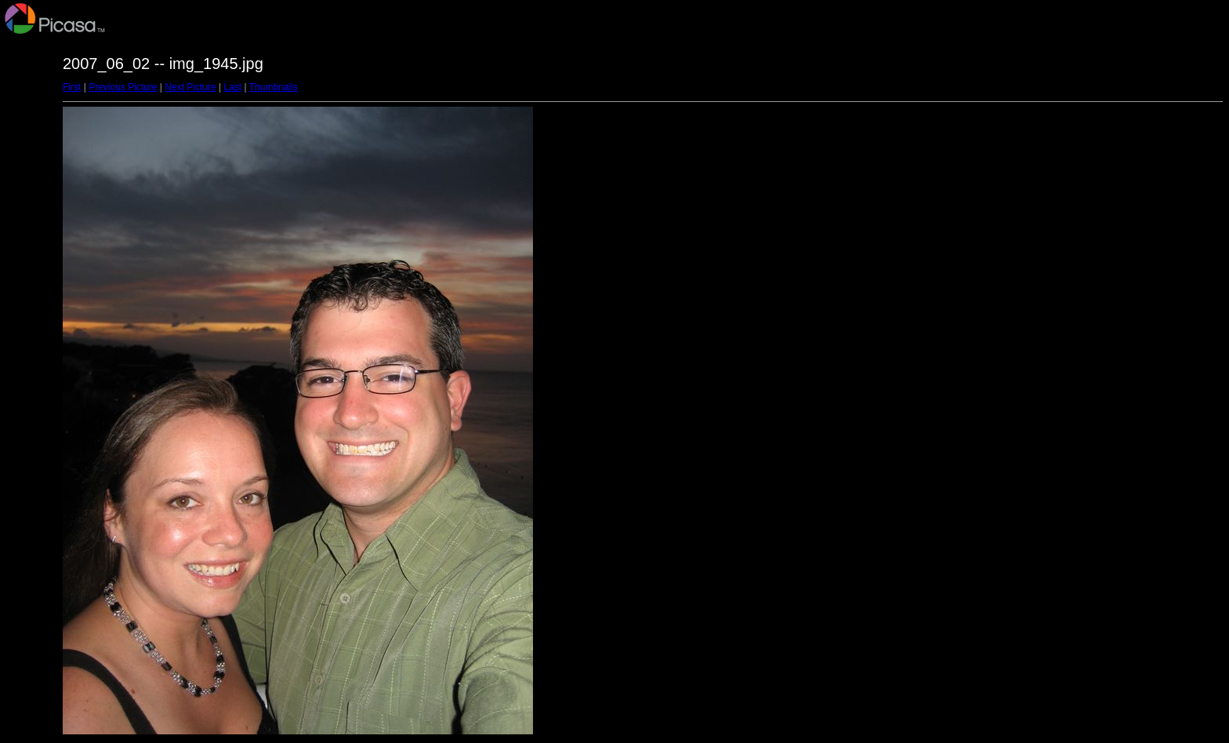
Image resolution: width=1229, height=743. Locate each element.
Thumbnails (273, 87)
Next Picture (190, 87)
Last (232, 87)
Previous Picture (123, 87)
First (72, 87)
